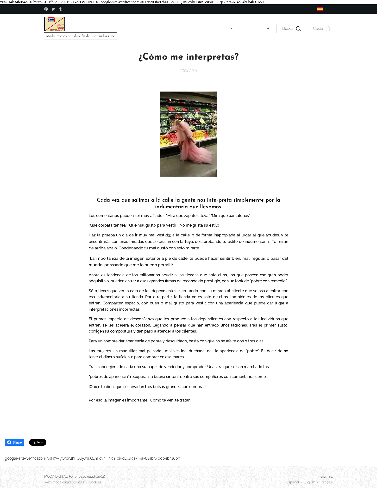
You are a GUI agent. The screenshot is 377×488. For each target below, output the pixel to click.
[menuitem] (128, 29)
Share (14, 442)
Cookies (95, 482)
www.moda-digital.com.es (64, 482)
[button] (291, 29)
